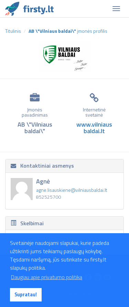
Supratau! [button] (25, 294)
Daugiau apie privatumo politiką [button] (46, 277)
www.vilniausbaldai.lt (94, 128)
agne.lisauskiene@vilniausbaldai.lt (71, 190)
